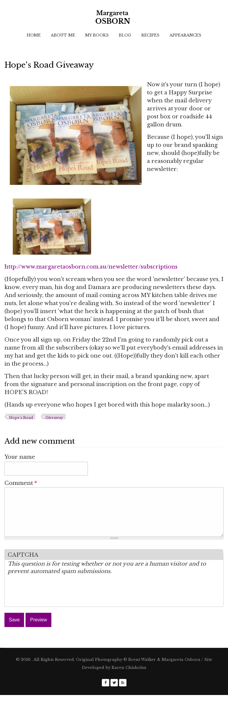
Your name (19, 457)
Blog (125, 35)
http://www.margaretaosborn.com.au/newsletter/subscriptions (91, 267)
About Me (63, 35)
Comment (20, 483)
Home (34, 35)
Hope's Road (21, 417)
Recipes (150, 35)
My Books (97, 35)
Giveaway (54, 417)
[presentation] (53, 600)
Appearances (185, 35)
